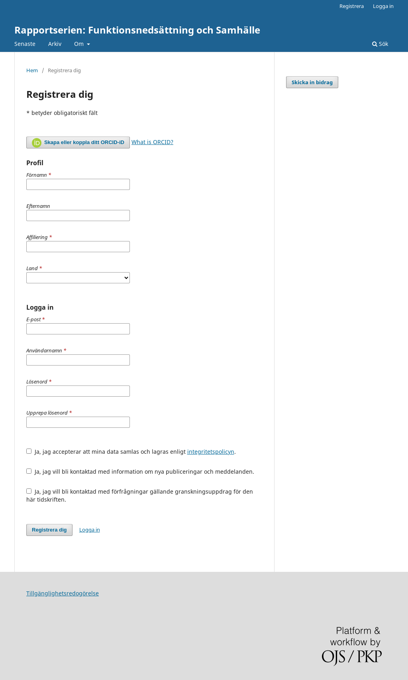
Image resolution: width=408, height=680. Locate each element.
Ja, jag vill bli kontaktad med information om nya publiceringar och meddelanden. (140, 471)
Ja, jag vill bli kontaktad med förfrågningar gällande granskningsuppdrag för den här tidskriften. (139, 495)
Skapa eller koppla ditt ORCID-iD (78, 143)
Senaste (24, 43)
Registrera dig (49, 530)
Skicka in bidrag (312, 82)
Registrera (351, 6)
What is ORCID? (152, 142)
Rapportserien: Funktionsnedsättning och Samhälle (137, 29)
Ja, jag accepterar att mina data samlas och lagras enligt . (131, 451)
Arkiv (54, 43)
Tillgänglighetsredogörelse (62, 593)
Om (79, 43)
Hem (32, 70)
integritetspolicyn (210, 451)
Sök (380, 43)
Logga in (383, 6)
